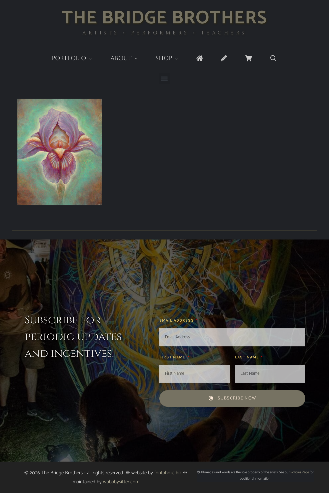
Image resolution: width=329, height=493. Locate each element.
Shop (171, 58)
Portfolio (76, 58)
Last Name (247, 357)
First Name (173, 357)
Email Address (177, 320)
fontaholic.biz (168, 473)
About (128, 58)
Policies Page (299, 472)
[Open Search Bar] (273, 58)
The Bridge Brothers (164, 18)
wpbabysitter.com (121, 482)
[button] (164, 78)
